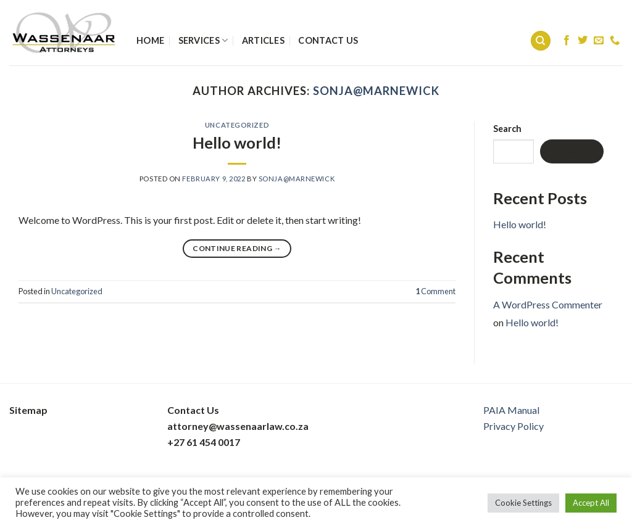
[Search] (541, 41)
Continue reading (237, 248)
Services (203, 40)
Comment (435, 291)
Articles (263, 40)
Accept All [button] (591, 503)
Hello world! (237, 142)
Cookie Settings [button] (523, 503)
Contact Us (328, 40)
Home (150, 40)
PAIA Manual (511, 410)
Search (507, 128)
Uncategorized (237, 125)
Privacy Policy (513, 426)
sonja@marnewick (376, 90)
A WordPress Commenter (547, 304)
